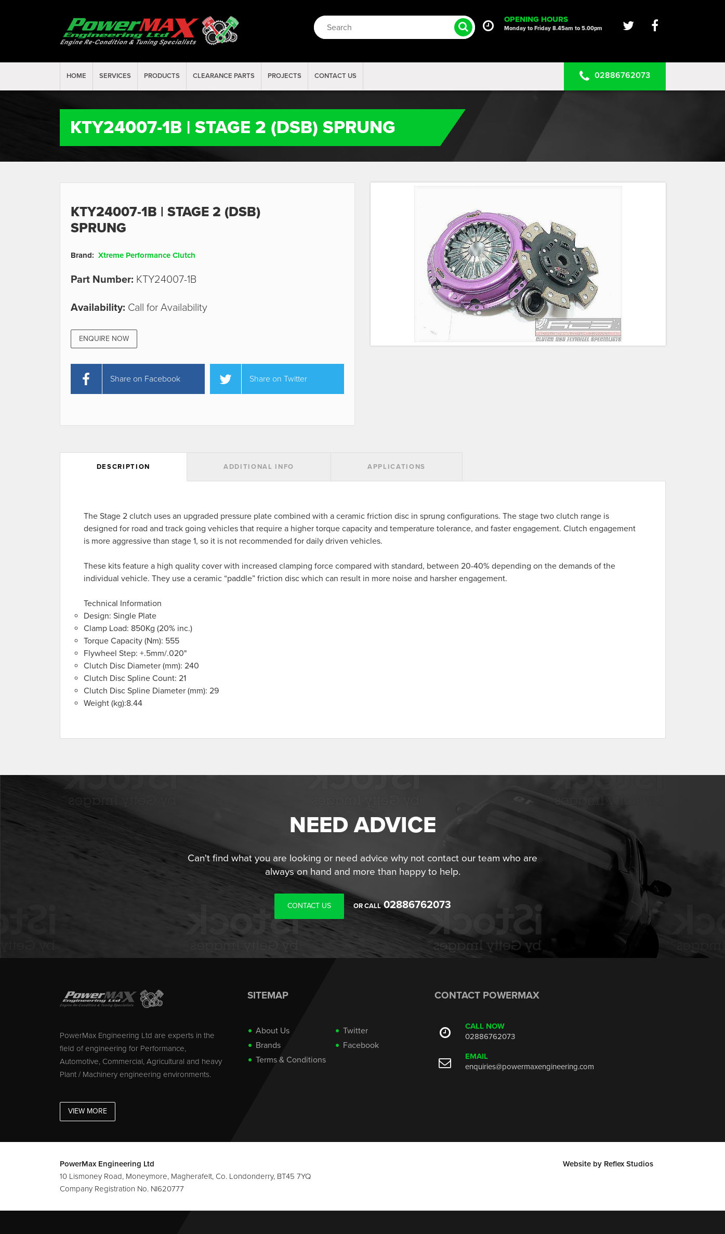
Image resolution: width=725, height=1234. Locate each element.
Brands (268, 1045)
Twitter (355, 1031)
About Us (272, 1031)
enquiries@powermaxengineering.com (529, 1066)
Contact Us (335, 76)
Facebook (361, 1045)
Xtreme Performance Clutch (146, 255)
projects (284, 76)
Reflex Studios (628, 1164)
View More (87, 1111)
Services (115, 76)
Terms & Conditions (291, 1060)
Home (76, 76)
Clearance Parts (224, 76)
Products (162, 76)
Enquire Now (104, 338)
